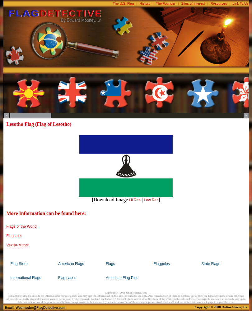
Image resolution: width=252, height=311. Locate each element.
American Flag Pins (122, 278)
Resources (219, 3)
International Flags (26, 278)
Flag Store (19, 264)
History (145, 3)
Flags (110, 264)
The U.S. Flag (123, 3)
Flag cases (67, 278)
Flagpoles (162, 264)
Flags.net (14, 236)
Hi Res (134, 200)
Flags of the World (22, 226)
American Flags (71, 264)
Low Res (151, 200)
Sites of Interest (193, 3)
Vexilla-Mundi (18, 245)
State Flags (210, 264)
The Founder (165, 3)
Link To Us (241, 3)
